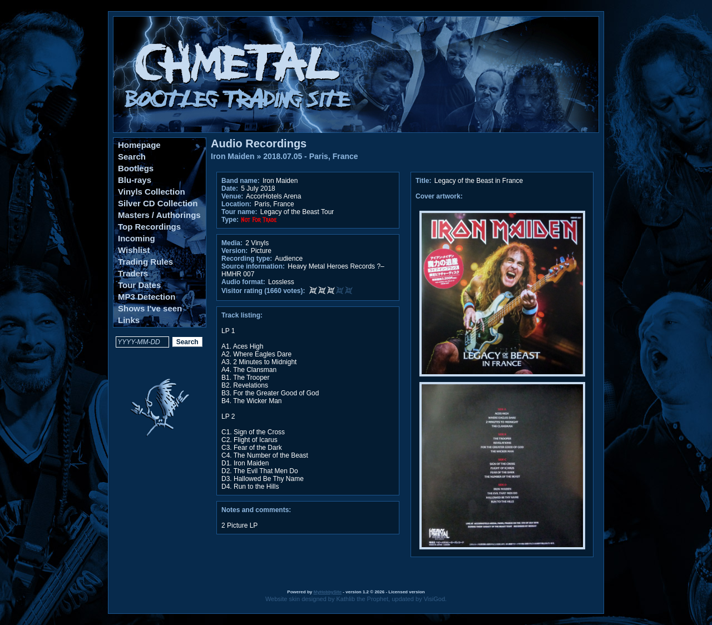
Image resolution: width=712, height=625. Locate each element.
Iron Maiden (233, 156)
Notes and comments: (256, 510)
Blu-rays (134, 180)
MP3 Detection (146, 296)
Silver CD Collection (157, 203)
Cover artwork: (439, 196)
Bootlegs (136, 168)
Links (129, 320)
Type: (230, 220)
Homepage (139, 145)
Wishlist (134, 250)
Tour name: (239, 212)
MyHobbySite (327, 591)
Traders (133, 273)
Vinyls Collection (151, 191)
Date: (229, 188)
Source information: (253, 266)
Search (132, 156)
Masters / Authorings (159, 215)
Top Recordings (149, 226)
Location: (236, 204)
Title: (424, 181)
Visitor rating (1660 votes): (263, 291)
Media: (232, 243)
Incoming (136, 238)
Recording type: (246, 258)
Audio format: (243, 282)
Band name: (240, 181)
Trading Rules (145, 261)
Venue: (232, 196)
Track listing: (242, 315)
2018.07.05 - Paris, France (310, 156)
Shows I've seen (150, 308)
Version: (234, 251)
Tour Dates (139, 285)
